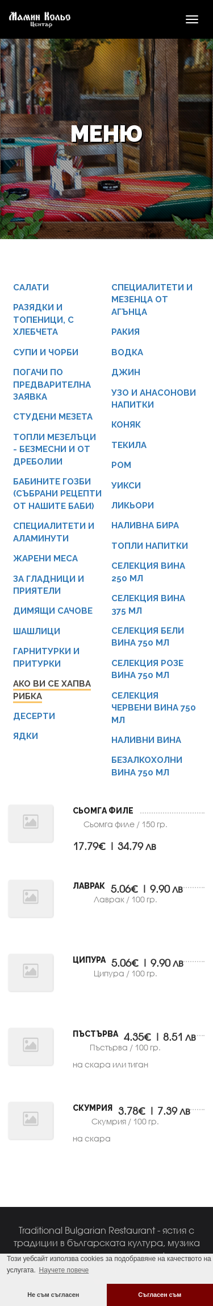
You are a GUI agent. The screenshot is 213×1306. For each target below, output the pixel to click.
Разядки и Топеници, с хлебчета (43, 319)
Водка (127, 352)
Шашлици (36, 631)
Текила (129, 445)
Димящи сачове (53, 611)
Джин (125, 372)
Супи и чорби (45, 352)
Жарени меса (45, 558)
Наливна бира (145, 525)
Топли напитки (149, 546)
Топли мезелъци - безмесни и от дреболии (54, 449)
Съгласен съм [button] (159, 1294)
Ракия (125, 332)
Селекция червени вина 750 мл (153, 708)
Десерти (34, 716)
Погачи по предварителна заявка (52, 384)
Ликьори (132, 505)
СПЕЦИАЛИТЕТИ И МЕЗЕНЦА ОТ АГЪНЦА (152, 299)
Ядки (25, 736)
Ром (121, 465)
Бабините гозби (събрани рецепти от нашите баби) (57, 494)
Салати (31, 287)
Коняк (126, 425)
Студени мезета (53, 417)
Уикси (126, 485)
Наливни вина (146, 740)
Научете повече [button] (64, 1270)
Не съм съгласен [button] (53, 1294)
